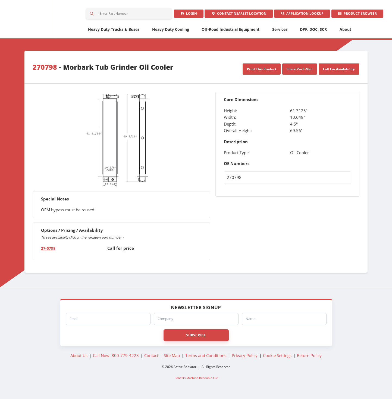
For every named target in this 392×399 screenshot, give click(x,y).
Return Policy (309, 358)
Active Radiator (42, 20)
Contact (234, 14)
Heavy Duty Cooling (170, 32)
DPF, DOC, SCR (313, 32)
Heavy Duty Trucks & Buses (113, 32)
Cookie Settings (277, 358)
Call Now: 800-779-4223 (116, 358)
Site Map (172, 358)
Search (92, 15)
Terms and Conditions (205, 358)
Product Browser (356, 15)
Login (182, 15)
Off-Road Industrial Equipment (230, 32)
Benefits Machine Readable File (196, 380)
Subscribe (196, 337)
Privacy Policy (245, 358)
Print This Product (261, 71)
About (345, 32)
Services (279, 32)
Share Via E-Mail (300, 71)
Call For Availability (339, 71)
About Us (78, 358)
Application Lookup (299, 15)
